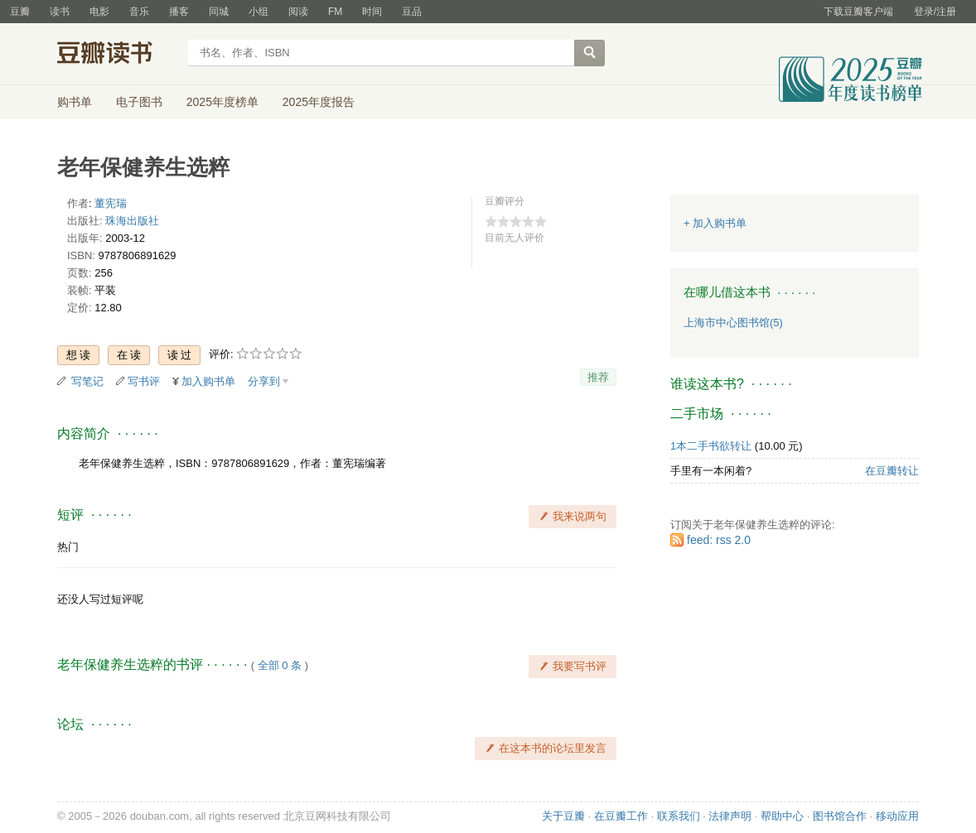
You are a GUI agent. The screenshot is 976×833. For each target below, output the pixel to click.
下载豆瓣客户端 (858, 11)
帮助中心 (782, 816)
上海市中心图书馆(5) (733, 322)
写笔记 (87, 381)
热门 (68, 547)
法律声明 (729, 816)
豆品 (412, 11)
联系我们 (678, 816)
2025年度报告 (319, 101)
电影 (99, 11)
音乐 (139, 11)
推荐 (598, 377)
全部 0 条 (280, 665)
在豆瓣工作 (621, 816)
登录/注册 (935, 11)
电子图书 (139, 101)
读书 (60, 11)
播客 (179, 11)
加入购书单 (208, 381)
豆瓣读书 (117, 54)
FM (335, 11)
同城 (219, 11)
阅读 (298, 11)
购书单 (74, 101)
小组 (258, 11)
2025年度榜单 (222, 101)
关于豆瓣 (563, 816)
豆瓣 (20, 11)
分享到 (264, 381)
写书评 (144, 381)
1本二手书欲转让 (710, 446)
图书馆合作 (840, 816)
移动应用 (897, 816)
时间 (372, 11)
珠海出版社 (132, 220)
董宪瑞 (110, 203)
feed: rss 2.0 (719, 540)
